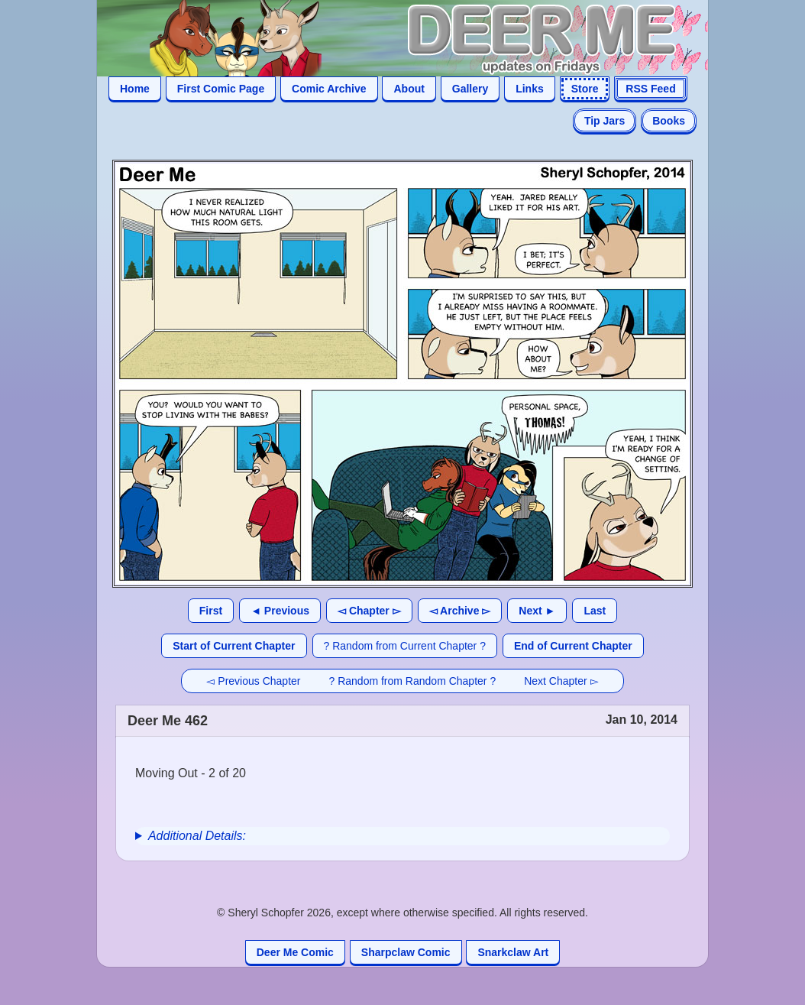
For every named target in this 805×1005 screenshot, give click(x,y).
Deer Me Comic (295, 952)
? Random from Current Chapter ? (405, 646)
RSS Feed (650, 89)
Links (530, 89)
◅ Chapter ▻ (369, 611)
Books (668, 121)
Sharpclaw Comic (406, 952)
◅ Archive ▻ (460, 611)
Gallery (470, 89)
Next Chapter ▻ (561, 681)
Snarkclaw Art (512, 952)
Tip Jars (604, 121)
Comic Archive (329, 89)
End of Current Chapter (573, 646)
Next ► (537, 611)
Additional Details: (197, 835)
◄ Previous (280, 611)
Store (585, 89)
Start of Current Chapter (234, 646)
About (408, 89)
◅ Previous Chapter (253, 681)
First (210, 611)
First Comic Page (220, 89)
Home (135, 89)
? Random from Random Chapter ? (412, 681)
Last (595, 611)
